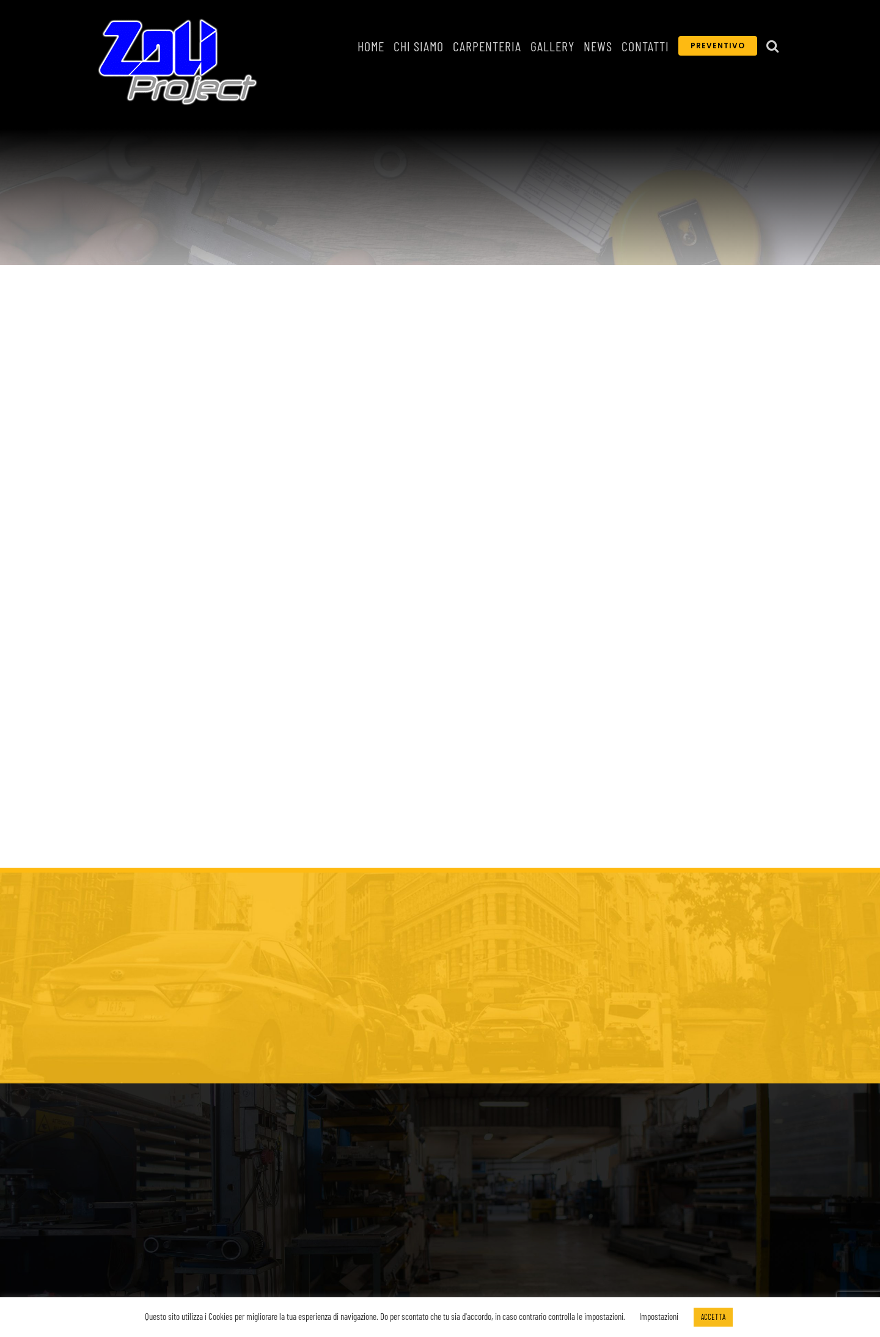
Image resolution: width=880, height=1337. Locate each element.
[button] (772, 46)
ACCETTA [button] (713, 1317)
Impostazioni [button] (658, 1316)
